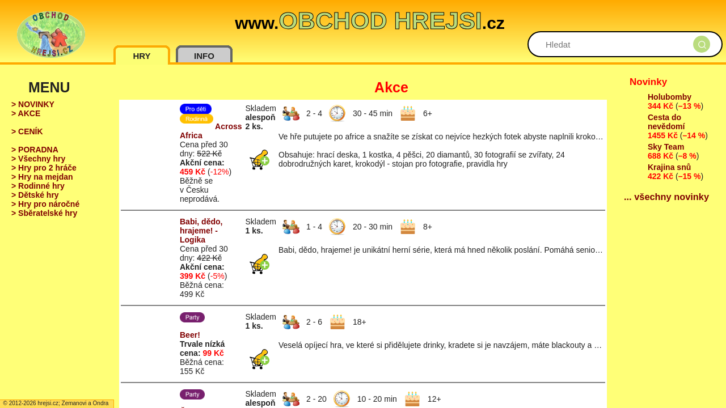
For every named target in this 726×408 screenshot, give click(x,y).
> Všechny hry (38, 158)
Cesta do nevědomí (666, 122)
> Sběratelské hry (44, 213)
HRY (141, 56)
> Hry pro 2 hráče (44, 167)
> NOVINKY (32, 104)
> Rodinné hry (38, 185)
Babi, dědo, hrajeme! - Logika (201, 230)
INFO (204, 56)
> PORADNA (34, 149)
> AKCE (25, 113)
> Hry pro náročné (45, 204)
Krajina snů (669, 167)
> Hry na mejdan (42, 176)
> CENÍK (27, 131)
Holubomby (669, 96)
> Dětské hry (35, 194)
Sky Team (666, 146)
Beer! (190, 334)
